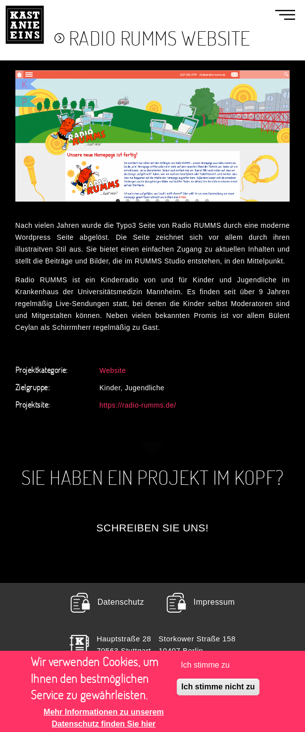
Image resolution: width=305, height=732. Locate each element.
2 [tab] (128, 202)
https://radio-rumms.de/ (138, 405)
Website (113, 370)
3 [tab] (138, 202)
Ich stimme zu (205, 670)
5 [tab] (157, 202)
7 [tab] (177, 202)
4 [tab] (147, 202)
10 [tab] (207, 202)
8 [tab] (187, 202)
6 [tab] (167, 202)
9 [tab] (197, 202)
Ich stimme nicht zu (217, 692)
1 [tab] (118, 202)
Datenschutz (121, 601)
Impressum (214, 601)
